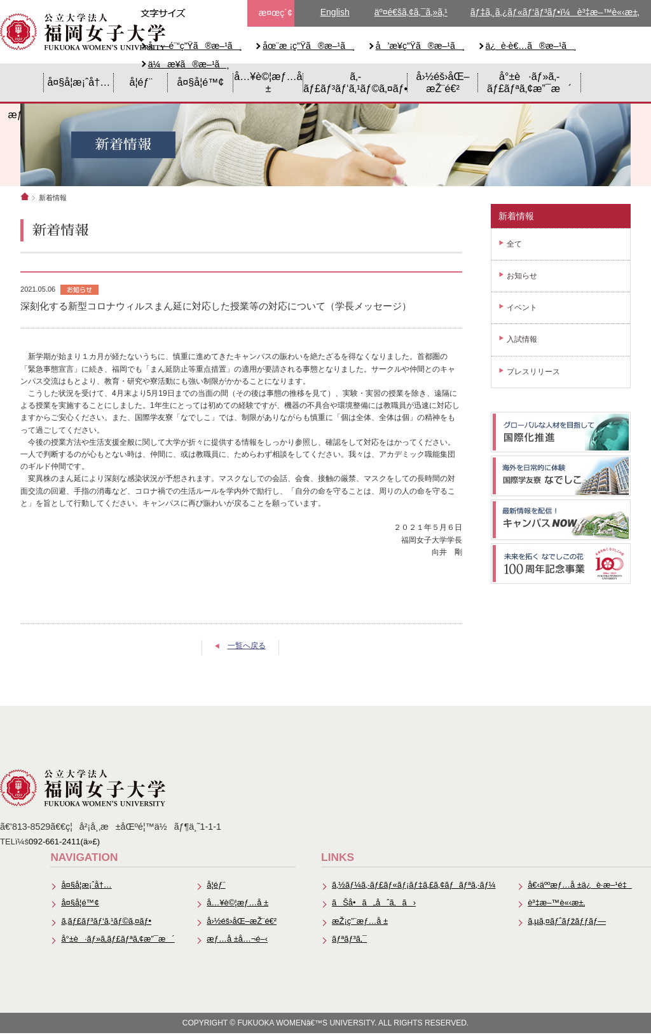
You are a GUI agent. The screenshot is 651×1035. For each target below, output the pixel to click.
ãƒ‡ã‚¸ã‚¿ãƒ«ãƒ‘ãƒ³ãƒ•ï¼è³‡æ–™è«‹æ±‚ (555, 12)
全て (514, 244)
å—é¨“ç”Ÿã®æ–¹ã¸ (195, 46)
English (335, 12)
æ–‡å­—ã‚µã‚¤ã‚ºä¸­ (200, 13)
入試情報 (522, 339)
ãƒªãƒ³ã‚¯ (346, 940)
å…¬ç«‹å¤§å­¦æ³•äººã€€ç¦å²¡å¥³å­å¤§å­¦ (82, 31)
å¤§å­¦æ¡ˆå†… (78, 82)
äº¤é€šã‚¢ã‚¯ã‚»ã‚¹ (411, 12)
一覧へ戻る (247, 645)
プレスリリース (533, 371)
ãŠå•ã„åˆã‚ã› (371, 904)
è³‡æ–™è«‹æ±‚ (555, 904)
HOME (22, 83)
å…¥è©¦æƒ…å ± (268, 82)
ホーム (24, 196)
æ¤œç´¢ (275, 13)
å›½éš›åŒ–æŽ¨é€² (443, 82)
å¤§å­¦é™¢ (200, 82)
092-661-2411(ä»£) (64, 841)
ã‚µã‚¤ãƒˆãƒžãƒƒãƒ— (566, 922)
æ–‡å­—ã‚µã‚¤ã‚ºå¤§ (223, 13)
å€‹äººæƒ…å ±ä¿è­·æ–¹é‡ (579, 885)
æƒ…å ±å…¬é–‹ (233, 940)
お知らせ (522, 275)
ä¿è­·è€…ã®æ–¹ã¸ (531, 46)
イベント (522, 307)
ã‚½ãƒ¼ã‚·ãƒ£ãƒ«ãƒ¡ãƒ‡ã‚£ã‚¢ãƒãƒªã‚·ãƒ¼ (412, 885)
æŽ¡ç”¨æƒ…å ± (357, 922)
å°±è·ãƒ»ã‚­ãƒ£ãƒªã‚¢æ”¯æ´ (529, 82)
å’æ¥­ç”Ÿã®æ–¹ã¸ (420, 46)
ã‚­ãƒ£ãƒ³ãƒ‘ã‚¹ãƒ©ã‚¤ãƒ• (355, 82)
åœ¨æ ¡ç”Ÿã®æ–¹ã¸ (309, 46)
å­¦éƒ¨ (140, 82)
